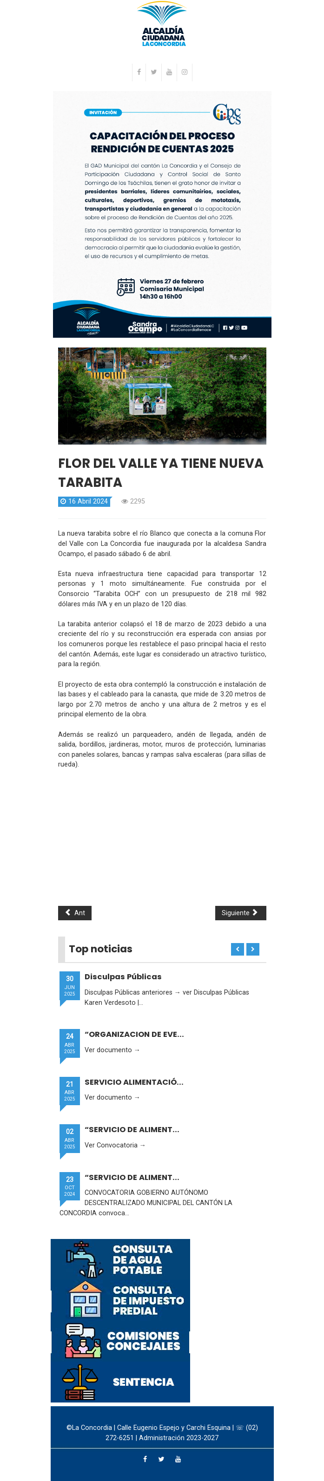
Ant (75, 913)
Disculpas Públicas (123, 976)
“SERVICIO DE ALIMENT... (132, 1129)
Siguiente (240, 913)
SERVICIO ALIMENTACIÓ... (134, 1082)
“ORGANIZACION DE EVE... (134, 1034)
